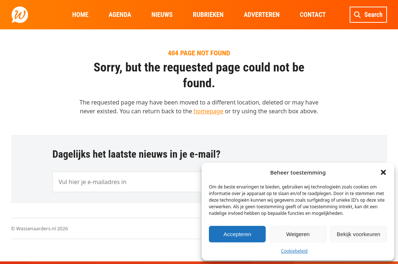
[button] (383, 172)
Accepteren (237, 234)
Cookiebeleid (294, 251)
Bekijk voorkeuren (358, 234)
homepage (208, 111)
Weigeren (298, 234)
